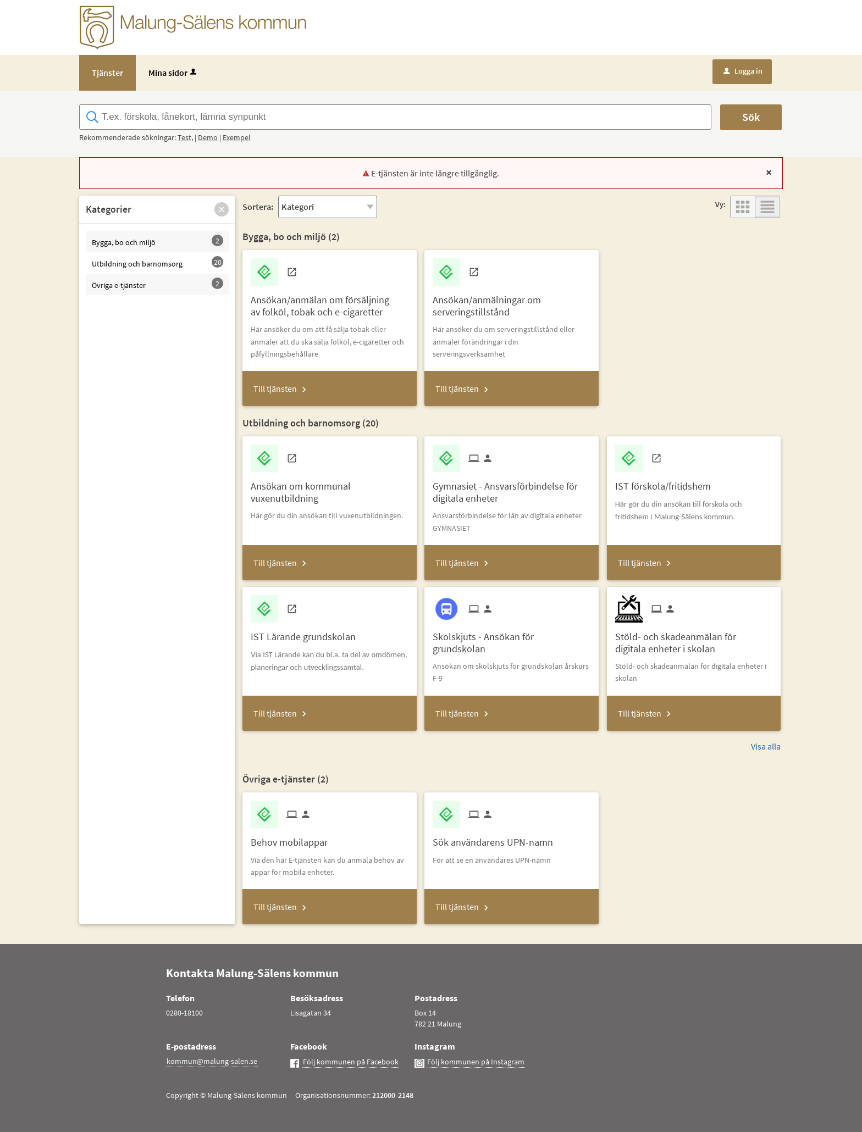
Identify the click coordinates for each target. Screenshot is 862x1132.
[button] (221, 209)
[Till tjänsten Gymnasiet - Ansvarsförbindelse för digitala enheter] (511, 488)
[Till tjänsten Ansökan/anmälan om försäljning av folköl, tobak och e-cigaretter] (329, 302)
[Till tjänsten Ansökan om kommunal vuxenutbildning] (329, 488)
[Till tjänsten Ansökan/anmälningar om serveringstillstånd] (511, 302)
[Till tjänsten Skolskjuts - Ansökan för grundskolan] (511, 638)
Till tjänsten (275, 388)
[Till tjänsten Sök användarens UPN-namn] (497, 838)
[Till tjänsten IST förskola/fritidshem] (667, 482)
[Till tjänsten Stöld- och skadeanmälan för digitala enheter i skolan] (693, 638)
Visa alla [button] (766, 746)
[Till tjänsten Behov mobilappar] (293, 838)
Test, (185, 137)
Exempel (237, 137)
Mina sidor (173, 72)
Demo (208, 137)
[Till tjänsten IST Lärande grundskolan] (307, 633)
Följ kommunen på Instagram (475, 1062)
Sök (751, 117)
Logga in (742, 71)
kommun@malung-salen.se (212, 1061)
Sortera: (257, 206)
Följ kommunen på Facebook (351, 1062)
